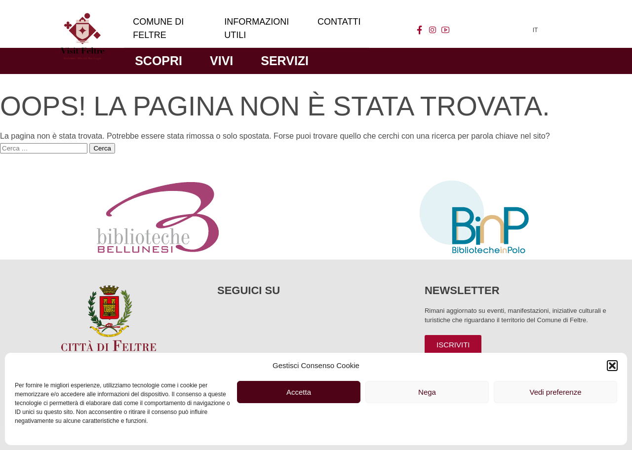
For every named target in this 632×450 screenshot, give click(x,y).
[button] (612, 366)
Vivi (221, 61)
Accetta (298, 392)
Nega (427, 392)
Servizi (285, 61)
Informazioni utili (256, 28)
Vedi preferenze (555, 392)
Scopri (158, 61)
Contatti (338, 22)
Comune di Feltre (158, 28)
